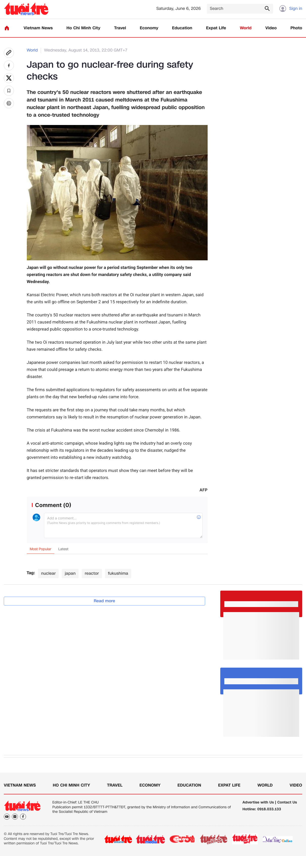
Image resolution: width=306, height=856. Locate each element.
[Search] (240, 9)
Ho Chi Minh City (83, 28)
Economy (149, 28)
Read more (104, 601)
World (246, 28)
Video (271, 28)
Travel (120, 28)
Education (182, 28)
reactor (92, 573)
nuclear (48, 573)
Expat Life (216, 28)
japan (70, 573)
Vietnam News (38, 28)
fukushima (118, 573)
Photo (296, 28)
